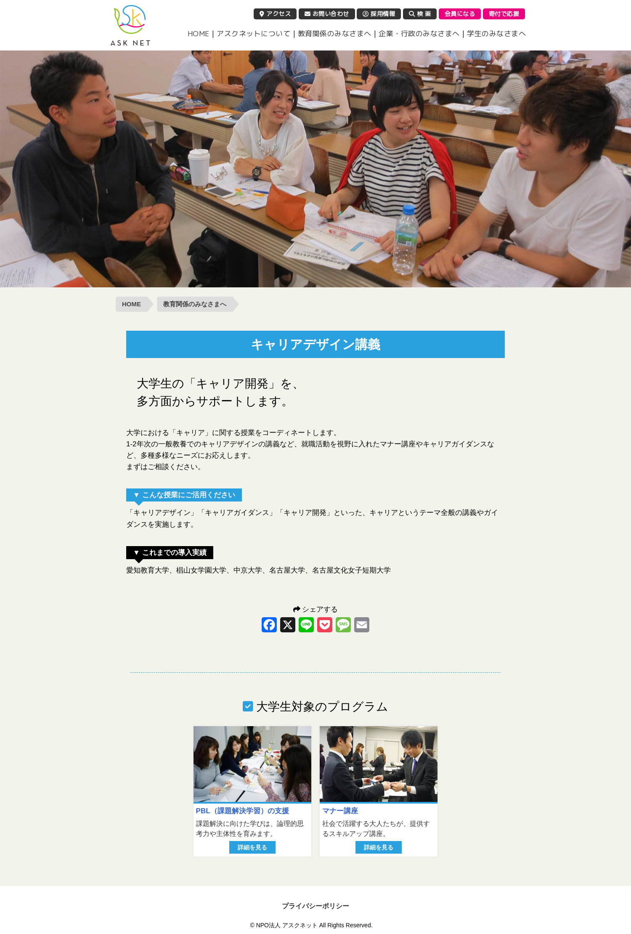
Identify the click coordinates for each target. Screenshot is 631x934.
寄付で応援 (504, 14)
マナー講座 (340, 811)
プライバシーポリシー (315, 906)
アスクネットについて (253, 33)
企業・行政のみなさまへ (419, 33)
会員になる (460, 14)
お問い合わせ (327, 14)
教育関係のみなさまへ (334, 33)
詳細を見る (252, 847)
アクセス (275, 14)
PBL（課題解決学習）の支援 (242, 811)
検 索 (420, 14)
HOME (198, 33)
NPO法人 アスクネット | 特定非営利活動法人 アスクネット (130, 25)
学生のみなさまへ (496, 33)
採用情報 (379, 14)
